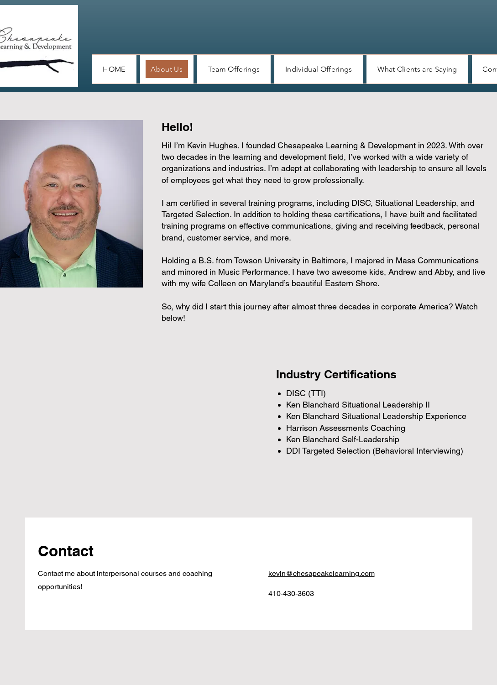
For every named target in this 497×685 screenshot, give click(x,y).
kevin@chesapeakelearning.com (321, 573)
